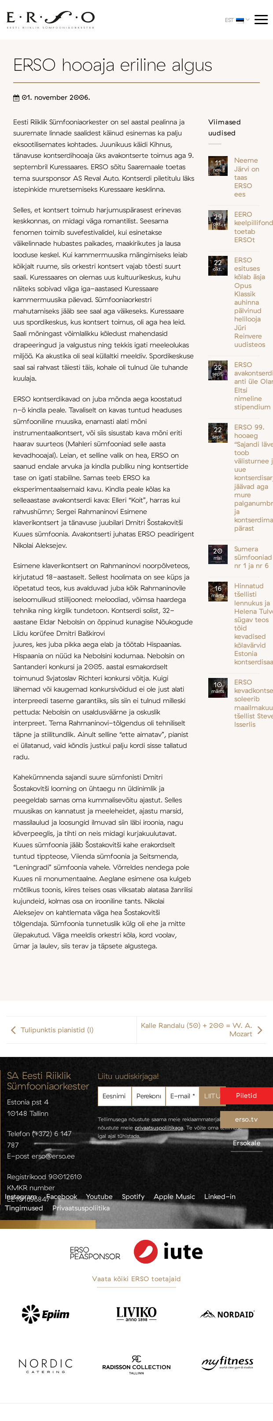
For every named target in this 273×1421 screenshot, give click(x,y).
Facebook (61, 1196)
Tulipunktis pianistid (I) (50, 1029)
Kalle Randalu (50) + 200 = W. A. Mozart (203, 1029)
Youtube (99, 1196)
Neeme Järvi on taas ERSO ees (246, 177)
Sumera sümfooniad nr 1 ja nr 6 (253, 557)
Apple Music (174, 1196)
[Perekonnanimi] (149, 1096)
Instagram (21, 1196)
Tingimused (24, 1207)
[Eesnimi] (115, 1096)
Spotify (133, 1196)
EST (237, 19)
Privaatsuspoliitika (81, 1207)
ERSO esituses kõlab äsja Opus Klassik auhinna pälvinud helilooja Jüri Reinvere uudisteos (249, 302)
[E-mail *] (182, 1096)
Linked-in (220, 1196)
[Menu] (261, 19)
